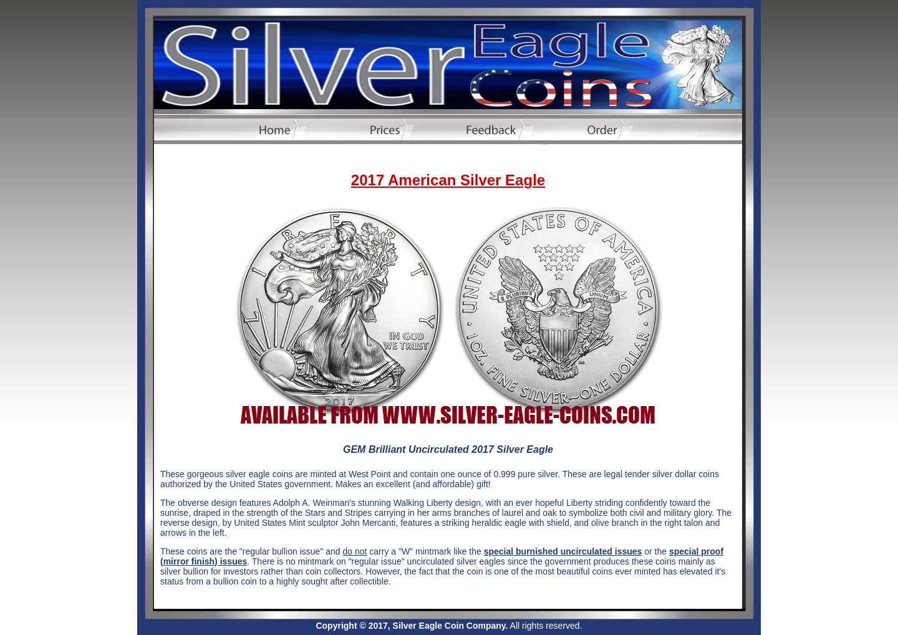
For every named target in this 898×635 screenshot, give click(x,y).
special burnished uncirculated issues (563, 551)
